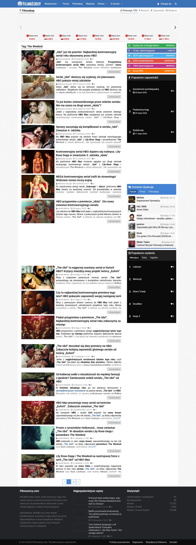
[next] (175, 27)
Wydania (90, 3)
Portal (142, 191)
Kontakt (173, 542)
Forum (66, 3)
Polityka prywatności (120, 542)
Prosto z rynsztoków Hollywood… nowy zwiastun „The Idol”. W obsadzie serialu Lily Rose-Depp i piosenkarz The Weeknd (85, 431)
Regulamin (137, 542)
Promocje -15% (128, 10)
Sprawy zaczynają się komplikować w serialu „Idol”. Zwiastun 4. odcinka (87, 128)
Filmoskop (77, 3)
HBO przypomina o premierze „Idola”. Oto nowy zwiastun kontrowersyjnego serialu (85, 203)
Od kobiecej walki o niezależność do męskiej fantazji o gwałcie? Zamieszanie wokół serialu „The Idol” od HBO (88, 377)
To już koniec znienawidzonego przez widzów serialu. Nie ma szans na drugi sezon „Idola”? (88, 103)
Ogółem (154, 257)
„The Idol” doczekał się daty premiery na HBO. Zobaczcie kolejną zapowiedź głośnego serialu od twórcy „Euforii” (86, 349)
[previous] (21, 27)
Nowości (144, 10)
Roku (144, 257)
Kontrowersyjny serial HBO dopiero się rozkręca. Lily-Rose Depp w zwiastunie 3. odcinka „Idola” (88, 153)
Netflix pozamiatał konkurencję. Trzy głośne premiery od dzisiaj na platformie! (105, 514)
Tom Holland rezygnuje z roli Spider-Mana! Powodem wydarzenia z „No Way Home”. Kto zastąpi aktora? (105, 528)
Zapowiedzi (157, 10)
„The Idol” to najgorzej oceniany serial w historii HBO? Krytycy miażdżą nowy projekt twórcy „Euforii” (88, 269)
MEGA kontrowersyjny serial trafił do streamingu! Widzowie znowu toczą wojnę (86, 178)
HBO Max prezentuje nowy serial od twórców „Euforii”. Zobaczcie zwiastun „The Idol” (83, 404)
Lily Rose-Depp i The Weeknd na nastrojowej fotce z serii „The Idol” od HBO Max (87, 457)
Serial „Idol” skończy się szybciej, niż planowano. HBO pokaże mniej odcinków (85, 78)
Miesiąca (134, 257)
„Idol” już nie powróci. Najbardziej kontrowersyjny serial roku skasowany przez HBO (86, 53)
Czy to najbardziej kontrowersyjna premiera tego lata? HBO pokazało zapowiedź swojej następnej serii (88, 294)
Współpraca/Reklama (156, 542)
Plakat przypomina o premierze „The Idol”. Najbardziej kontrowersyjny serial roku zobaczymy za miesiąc (88, 321)
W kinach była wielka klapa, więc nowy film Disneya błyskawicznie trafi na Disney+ (105, 500)
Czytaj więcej (114, 72)
